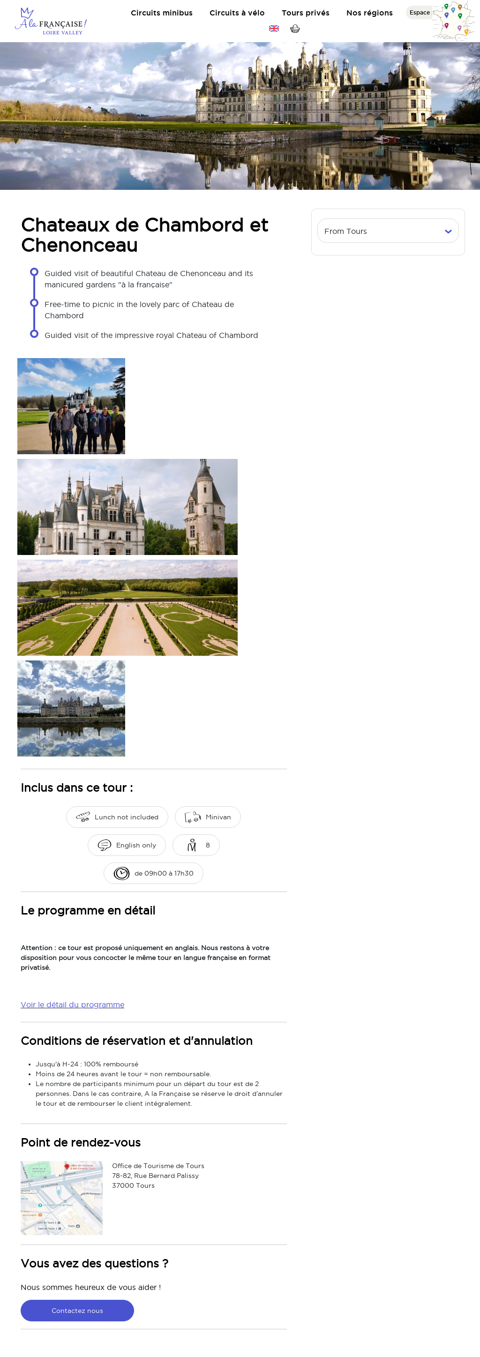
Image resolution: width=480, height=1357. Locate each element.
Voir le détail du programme (72, 1004)
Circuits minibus (162, 12)
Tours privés (306, 12)
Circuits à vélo (237, 12)
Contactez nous (77, 1310)
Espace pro (426, 12)
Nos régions (369, 12)
